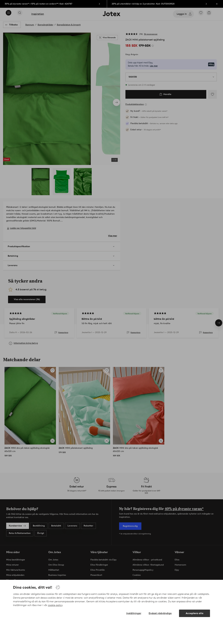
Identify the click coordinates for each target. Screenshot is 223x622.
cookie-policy (55, 605)
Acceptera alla (194, 613)
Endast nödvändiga (160, 613)
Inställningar (133, 613)
